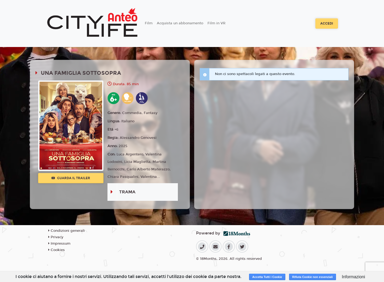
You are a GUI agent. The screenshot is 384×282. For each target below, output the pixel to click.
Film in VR (216, 23)
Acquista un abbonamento (180, 23)
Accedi (326, 23)
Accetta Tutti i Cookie (267, 277)
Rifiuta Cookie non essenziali (312, 277)
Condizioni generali (66, 231)
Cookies (56, 250)
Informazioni (353, 277)
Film (149, 23)
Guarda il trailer (70, 178)
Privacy (55, 237)
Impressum (59, 243)
